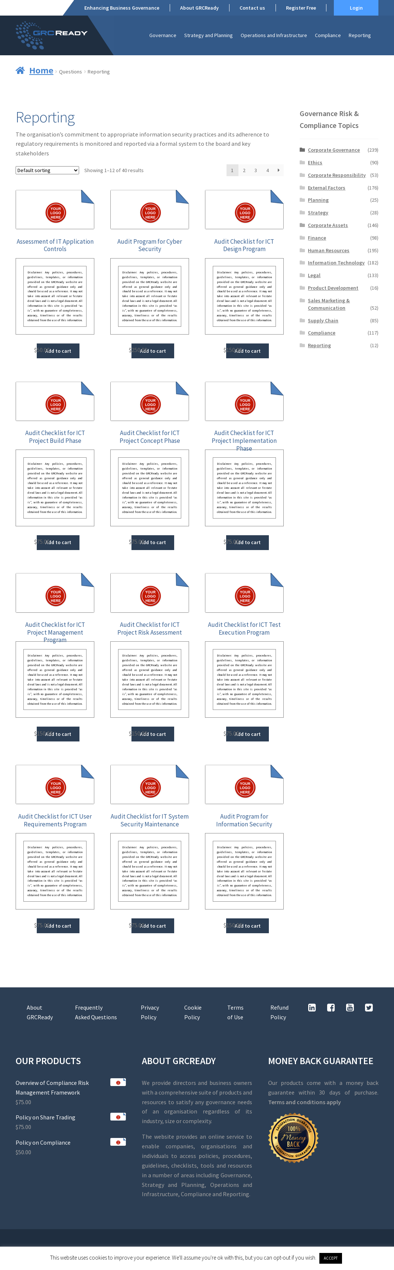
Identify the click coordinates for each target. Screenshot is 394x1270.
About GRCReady (199, 7)
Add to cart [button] (58, 351)
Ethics (315, 162)
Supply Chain (323, 320)
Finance (317, 237)
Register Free (301, 7)
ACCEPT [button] (331, 1258)
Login (356, 7)
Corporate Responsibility (337, 175)
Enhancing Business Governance (121, 7)
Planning (318, 200)
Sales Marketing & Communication (329, 304)
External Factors (326, 187)
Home (41, 70)
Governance (162, 35)
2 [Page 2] (244, 170)
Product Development (333, 287)
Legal (314, 275)
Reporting (360, 35)
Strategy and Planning (208, 35)
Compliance (328, 35)
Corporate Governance (334, 150)
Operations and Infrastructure (274, 35)
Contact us (252, 7)
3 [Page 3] (255, 170)
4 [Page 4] (267, 170)
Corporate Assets (328, 225)
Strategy (318, 212)
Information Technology (336, 262)
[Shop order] (47, 170)
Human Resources (328, 250)
